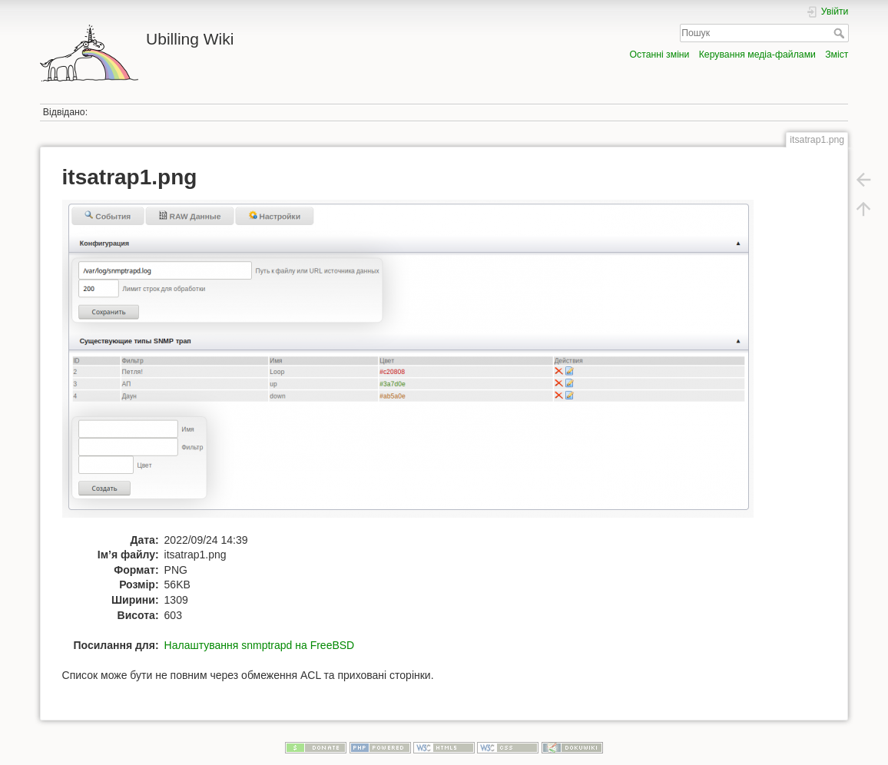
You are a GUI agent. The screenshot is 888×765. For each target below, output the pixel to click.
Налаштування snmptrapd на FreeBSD (259, 645)
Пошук (840, 33)
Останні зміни (660, 54)
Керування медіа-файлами (757, 54)
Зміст (836, 54)
